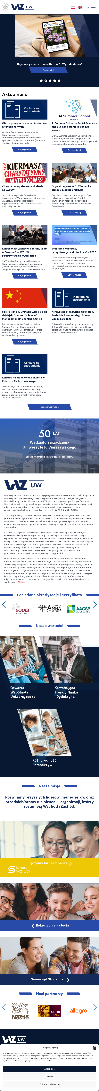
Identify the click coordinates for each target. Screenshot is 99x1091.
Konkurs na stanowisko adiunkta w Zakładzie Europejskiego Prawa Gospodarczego (73, 315)
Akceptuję (49, 1068)
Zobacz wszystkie (49, 407)
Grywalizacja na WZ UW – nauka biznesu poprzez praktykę (71, 188)
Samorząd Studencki (50, 979)
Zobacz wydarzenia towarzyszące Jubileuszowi (50, 456)
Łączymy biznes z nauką (48, 863)
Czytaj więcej (24, 149)
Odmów (50, 1076)
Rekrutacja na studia (50, 925)
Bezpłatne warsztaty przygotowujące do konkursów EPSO (74, 250)
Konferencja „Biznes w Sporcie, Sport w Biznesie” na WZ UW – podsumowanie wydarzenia (24, 252)
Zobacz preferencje (50, 1084)
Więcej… (22, 582)
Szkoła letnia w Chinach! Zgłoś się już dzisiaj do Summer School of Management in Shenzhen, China (24, 315)
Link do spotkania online (48, 70)
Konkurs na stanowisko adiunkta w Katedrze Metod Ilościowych (23, 379)
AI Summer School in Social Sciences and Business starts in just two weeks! (74, 127)
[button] (94, 1047)
